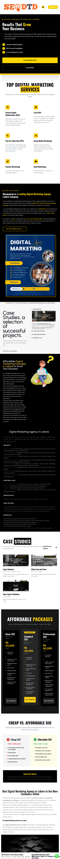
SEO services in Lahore (9, 856)
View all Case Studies (50, 547)
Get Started (11, 701)
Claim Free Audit (29, 60)
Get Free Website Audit (14, 228)
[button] (43, 7)
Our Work (30, 68)
